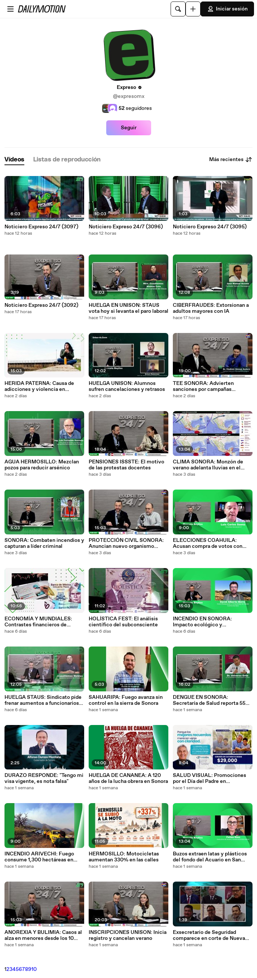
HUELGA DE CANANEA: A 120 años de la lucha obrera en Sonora (128, 778)
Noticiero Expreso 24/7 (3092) (41, 305)
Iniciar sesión (227, 9)
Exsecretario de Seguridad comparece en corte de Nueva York (209, 935)
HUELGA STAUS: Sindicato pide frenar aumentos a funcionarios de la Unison (43, 700)
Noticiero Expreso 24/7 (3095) (210, 227)
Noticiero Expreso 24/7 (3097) (41, 227)
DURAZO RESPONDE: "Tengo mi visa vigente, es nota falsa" (43, 778)
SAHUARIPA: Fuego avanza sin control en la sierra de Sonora (126, 700)
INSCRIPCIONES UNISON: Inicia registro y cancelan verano (127, 935)
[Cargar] (193, 8)
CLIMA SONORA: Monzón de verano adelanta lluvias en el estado (208, 465)
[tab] (14, 159)
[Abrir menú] (10, 8)
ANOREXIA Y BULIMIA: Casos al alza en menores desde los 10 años (43, 935)
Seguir (129, 127)
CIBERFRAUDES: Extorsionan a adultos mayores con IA (211, 308)
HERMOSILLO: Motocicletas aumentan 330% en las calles (124, 857)
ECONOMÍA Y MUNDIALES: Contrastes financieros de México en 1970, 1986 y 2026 (39, 622)
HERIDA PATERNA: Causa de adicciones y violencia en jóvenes (39, 386)
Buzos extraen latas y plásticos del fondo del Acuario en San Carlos (210, 857)
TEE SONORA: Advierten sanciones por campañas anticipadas (203, 386)
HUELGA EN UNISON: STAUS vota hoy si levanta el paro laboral (128, 308)
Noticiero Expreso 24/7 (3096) (126, 227)
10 (34, 969)
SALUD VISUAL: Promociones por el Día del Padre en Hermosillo (209, 778)
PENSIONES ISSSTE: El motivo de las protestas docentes (126, 465)
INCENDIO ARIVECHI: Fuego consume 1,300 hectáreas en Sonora (39, 857)
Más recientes (231, 159)
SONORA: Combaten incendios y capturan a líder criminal (44, 543)
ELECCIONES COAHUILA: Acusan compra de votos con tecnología (207, 543)
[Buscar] (178, 8)
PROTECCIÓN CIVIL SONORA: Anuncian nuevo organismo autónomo (126, 543)
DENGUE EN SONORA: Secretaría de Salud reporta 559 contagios (211, 700)
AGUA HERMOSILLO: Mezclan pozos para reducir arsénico (41, 465)
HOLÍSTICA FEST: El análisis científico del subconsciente (123, 622)
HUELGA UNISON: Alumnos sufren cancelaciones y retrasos (127, 386)
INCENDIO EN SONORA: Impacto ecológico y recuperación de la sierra (202, 622)
